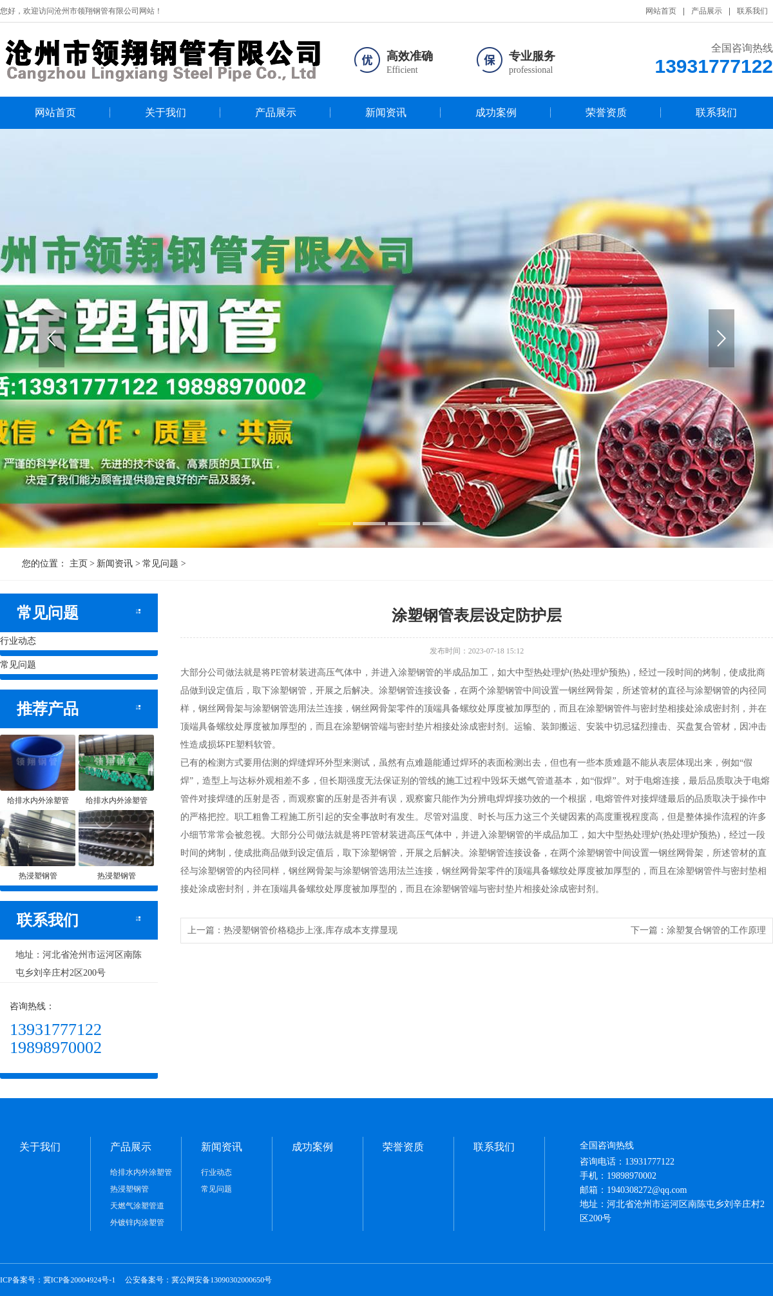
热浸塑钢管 (129, 1189)
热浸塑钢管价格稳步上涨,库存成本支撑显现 (310, 930)
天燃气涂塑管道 (137, 1205)
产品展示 (706, 10)
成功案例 (496, 112)
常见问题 (160, 563)
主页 (79, 563)
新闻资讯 (385, 112)
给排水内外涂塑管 (141, 1172)
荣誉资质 (606, 112)
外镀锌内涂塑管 (137, 1222)
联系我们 (752, 10)
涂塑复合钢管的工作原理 (716, 930)
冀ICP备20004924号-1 (79, 1279)
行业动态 (18, 641)
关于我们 (165, 112)
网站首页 (660, 10)
